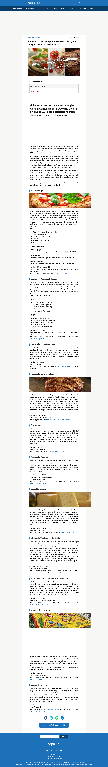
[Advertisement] (54, 23)
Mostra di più (34, 91)
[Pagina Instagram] (52, 750)
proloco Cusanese (35, 679)
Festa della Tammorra (51, 481)
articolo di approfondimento (38, 483)
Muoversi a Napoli (31, 8)
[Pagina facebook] (47, 750)
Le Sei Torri (63, 273)
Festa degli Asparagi (36, 339)
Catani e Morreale (41, 762)
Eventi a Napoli (17, 8)
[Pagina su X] (56, 750)
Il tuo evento (82, 8)
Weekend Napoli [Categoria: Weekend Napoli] (34, 37)
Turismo (71, 8)
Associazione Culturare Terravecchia (62, 573)
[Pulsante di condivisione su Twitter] (51, 718)
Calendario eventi (59, 8)
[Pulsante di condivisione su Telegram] (62, 718)
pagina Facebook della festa (39, 604)
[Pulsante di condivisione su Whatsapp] (56, 718)
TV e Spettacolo (45, 8)
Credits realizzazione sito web (77, 762)
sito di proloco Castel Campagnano (57, 420)
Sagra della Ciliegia (39, 711)
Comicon (92, 8)
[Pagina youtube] (61, 750)
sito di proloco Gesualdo (69, 532)
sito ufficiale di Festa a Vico (55, 451)
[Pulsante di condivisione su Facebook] (45, 718)
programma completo (62, 366)
